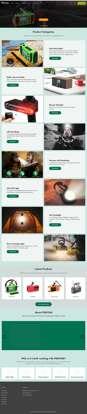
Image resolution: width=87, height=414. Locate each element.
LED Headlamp (4, 395)
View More (55, 58)
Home (12, 3)
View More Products (43, 304)
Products (24, 3)
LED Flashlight (3, 401)
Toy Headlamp (3, 397)
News (29, 3)
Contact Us (35, 3)
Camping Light (3, 403)
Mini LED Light (3, 399)
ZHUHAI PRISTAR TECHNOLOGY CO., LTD (30, 390)
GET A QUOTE (82, 3)
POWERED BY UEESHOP (52, 411)
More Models (43, 19)
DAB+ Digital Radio (4, 392)
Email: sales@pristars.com (26, 392)
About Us (18, 3)
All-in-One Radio (4, 390)
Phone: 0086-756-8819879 (27, 395)
